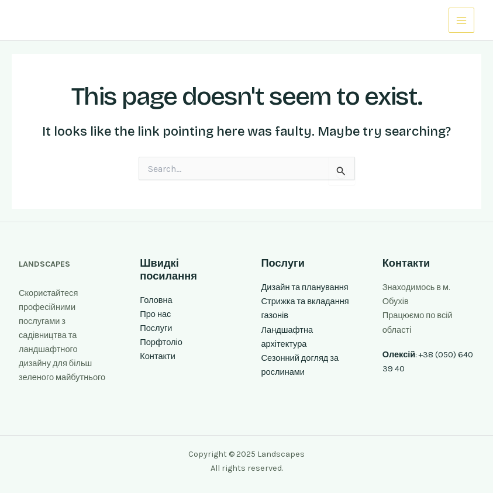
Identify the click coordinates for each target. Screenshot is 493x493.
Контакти (157, 356)
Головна (156, 300)
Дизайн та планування (305, 287)
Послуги (156, 328)
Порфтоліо (161, 342)
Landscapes (59, 20)
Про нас (155, 314)
